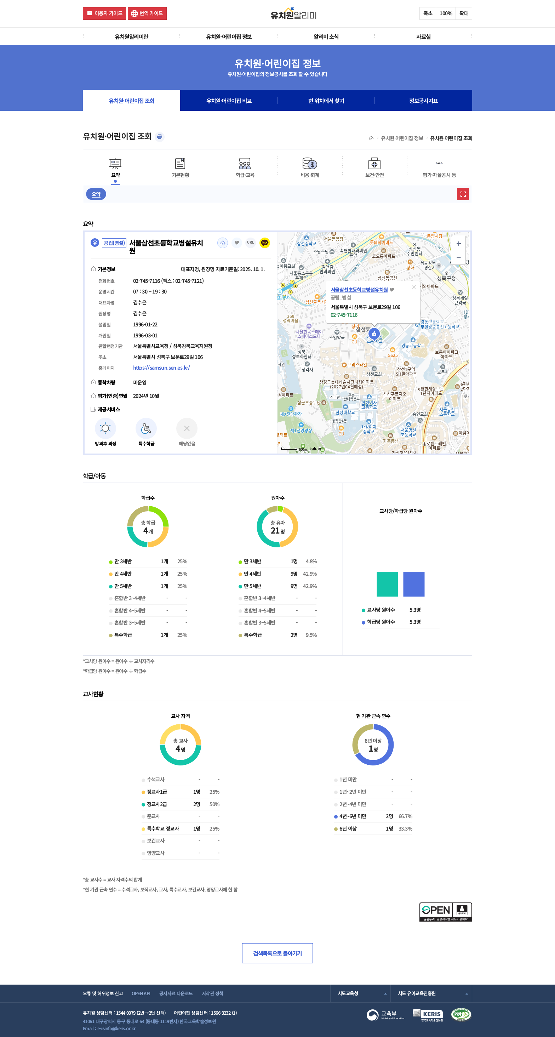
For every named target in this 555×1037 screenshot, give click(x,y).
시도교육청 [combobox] (348, 993)
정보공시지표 (423, 100)
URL (250, 242)
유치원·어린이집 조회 (131, 100)
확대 (463, 13)
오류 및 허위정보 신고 (103, 993)
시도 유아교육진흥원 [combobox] (416, 993)
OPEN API (141, 993)
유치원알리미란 (131, 36)
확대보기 (463, 194)
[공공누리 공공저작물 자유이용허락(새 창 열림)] (445, 919)
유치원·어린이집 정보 (229, 36)
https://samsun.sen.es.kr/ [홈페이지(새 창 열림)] (161, 367)
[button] (414, 287)
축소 (427, 13)
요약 (96, 194)
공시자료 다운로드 (176, 993)
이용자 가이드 (108, 13)
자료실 (423, 36)
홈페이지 (222, 243)
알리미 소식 (326, 36)
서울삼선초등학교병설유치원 (359, 289)
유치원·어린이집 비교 (229, 100)
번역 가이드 (151, 13)
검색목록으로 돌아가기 (277, 953)
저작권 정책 (212, 993)
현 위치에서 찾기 (326, 100)
